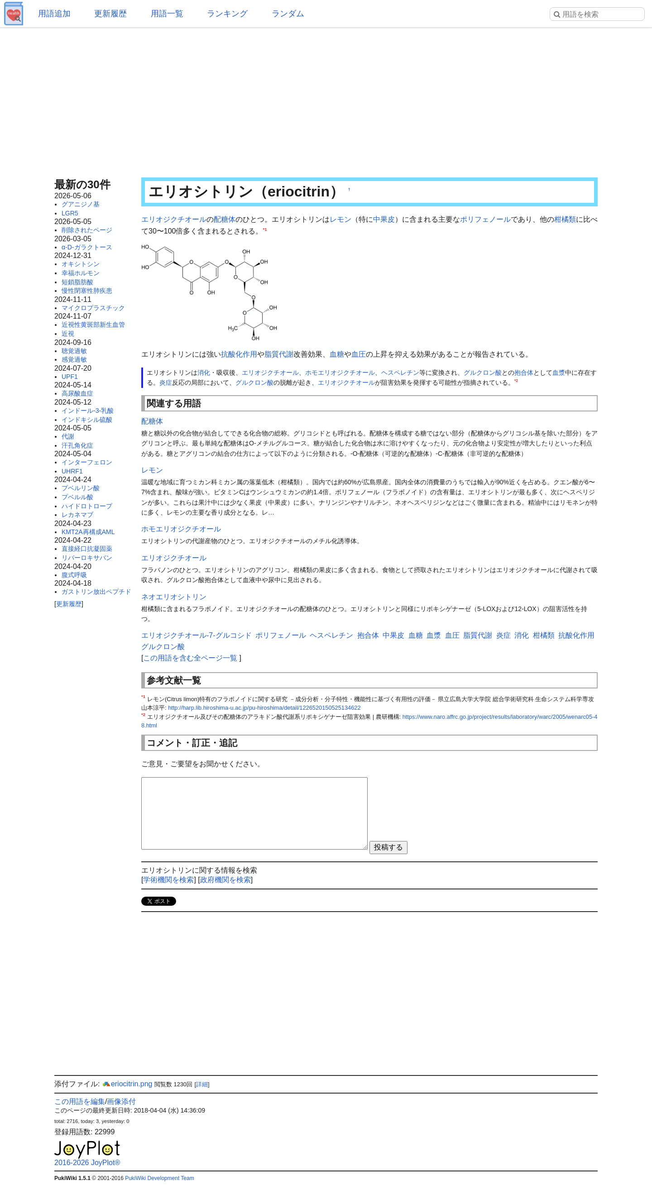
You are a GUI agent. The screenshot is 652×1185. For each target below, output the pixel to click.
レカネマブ (77, 514)
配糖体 (224, 219)
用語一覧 (167, 13)
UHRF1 (72, 471)
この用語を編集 (79, 1101)
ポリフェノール (485, 219)
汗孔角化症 (77, 445)
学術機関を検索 (168, 880)
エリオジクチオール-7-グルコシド (196, 635)
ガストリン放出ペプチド (96, 591)
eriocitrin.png (127, 1084)
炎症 (165, 382)
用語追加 (54, 13)
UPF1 (70, 376)
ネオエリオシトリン (173, 597)
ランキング (227, 13)
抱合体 (523, 372)
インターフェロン (87, 462)
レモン (340, 219)
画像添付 (121, 1101)
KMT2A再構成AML (88, 531)
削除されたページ (87, 230)
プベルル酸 (77, 497)
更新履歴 (110, 13)
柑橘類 (565, 219)
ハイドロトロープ (87, 506)
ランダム (288, 13)
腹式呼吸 (74, 574)
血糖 (337, 354)
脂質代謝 (278, 354)
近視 (68, 333)
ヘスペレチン (400, 372)
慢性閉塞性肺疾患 (87, 290)
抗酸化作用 (239, 354)
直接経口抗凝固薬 (87, 548)
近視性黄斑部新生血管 (93, 324)
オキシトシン (81, 264)
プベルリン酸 (81, 488)
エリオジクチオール (173, 219)
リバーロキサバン (87, 557)
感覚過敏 (74, 359)
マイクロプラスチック (93, 307)
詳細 (202, 1084)
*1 (265, 228)
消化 (203, 372)
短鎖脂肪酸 (77, 282)
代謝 (68, 436)
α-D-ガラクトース (87, 247)
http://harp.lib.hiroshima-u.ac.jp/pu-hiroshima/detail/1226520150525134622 (264, 707)
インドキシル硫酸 (87, 419)
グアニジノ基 (81, 204)
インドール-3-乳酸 (88, 410)
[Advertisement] (326, 99)
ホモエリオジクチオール (340, 372)
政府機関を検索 (225, 880)
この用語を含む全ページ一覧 (190, 658)
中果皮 (384, 219)
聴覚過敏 (74, 350)
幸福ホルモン (81, 273)
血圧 (358, 354)
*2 (516, 381)
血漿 (558, 372)
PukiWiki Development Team (159, 1178)
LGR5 (70, 213)
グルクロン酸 (483, 372)
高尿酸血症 (77, 393)
